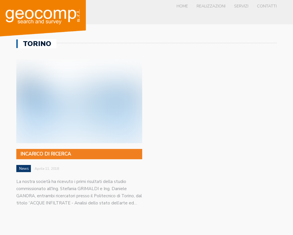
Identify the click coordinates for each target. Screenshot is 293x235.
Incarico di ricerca (46, 154)
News (24, 168)
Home (182, 6)
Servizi (241, 6)
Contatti (267, 6)
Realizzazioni (211, 6)
